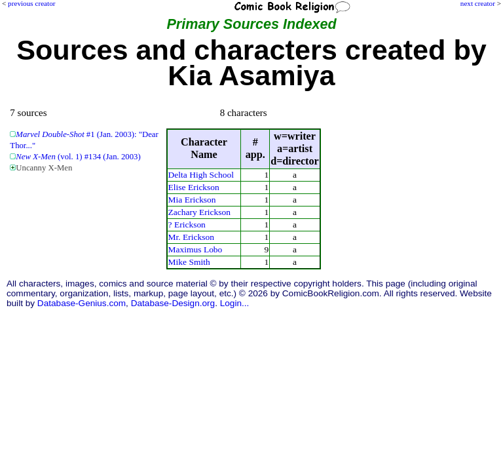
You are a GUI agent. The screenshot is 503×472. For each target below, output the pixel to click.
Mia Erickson (192, 200)
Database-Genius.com (81, 303)
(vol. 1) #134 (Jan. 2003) (78, 156)
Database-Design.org (173, 303)
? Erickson (187, 224)
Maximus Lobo (195, 249)
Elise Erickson (193, 187)
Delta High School (201, 175)
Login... (235, 303)
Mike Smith (189, 262)
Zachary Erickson (199, 212)
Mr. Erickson (191, 237)
